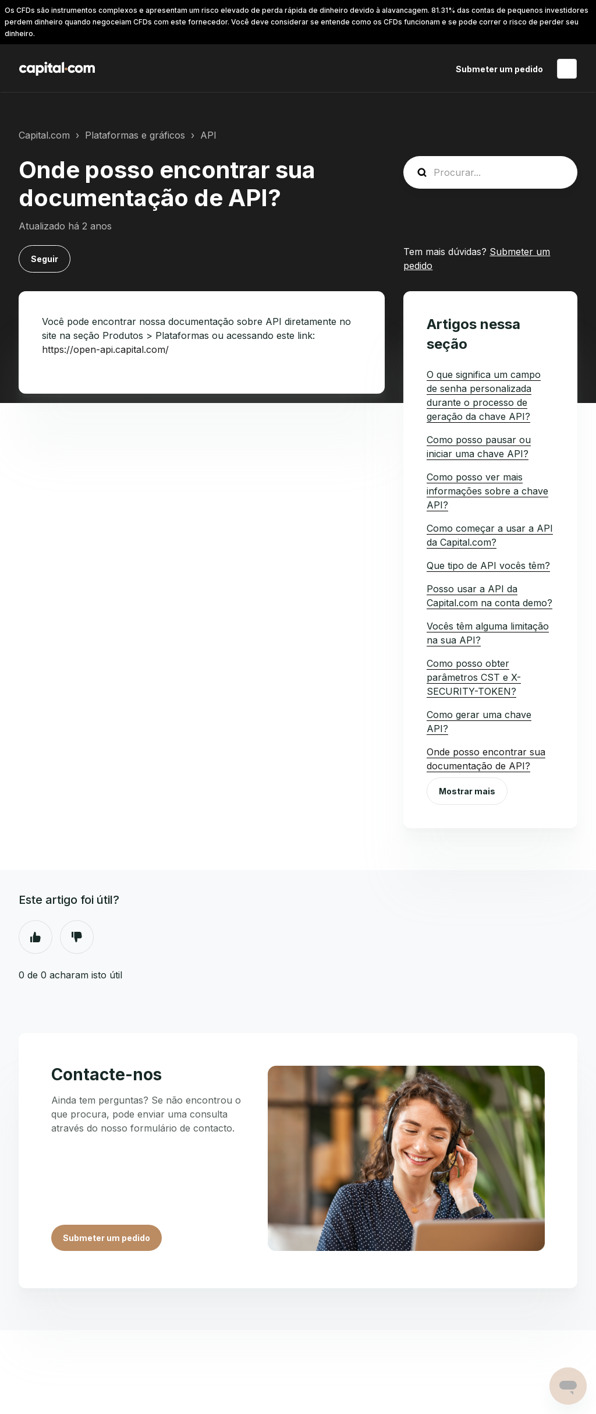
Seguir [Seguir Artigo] (44, 259)
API (208, 135)
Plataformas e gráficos (135, 135)
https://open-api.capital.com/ (105, 349)
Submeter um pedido (499, 69)
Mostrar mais (467, 791)
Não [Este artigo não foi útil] (77, 937)
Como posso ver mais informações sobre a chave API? (487, 491)
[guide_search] (490, 172)
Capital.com (44, 135)
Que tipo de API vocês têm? (488, 565)
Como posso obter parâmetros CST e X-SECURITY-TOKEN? (474, 677)
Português (567, 69)
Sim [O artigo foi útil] (35, 937)
